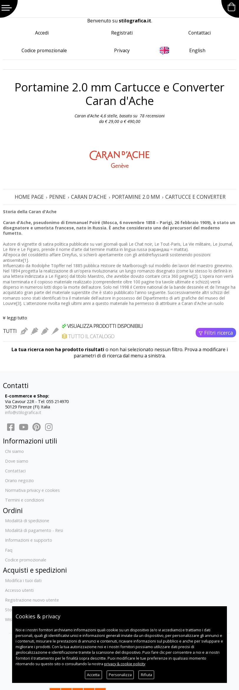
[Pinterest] (36, 428)
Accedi (42, 32)
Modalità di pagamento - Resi (34, 530)
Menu (6, 7)
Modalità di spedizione (27, 520)
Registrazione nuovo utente (32, 600)
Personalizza (120, 674)
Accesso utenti (19, 590)
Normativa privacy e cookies (32, 490)
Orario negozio (19, 480)
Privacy (122, 50)
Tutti (10, 330)
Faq (8, 550)
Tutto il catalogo (88, 336)
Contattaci (199, 32)
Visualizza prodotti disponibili (102, 325)
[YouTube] (23, 428)
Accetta (93, 674)
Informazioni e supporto (28, 540)
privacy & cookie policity (124, 663)
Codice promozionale (44, 50)
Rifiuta (146, 674)
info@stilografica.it (23, 412)
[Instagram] (48, 428)
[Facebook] (11, 428)
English (197, 50)
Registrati (122, 32)
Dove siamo (16, 461)
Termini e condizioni (24, 500)
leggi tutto (17, 318)
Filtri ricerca (218, 332)
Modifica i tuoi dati (23, 580)
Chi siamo (14, 451)
